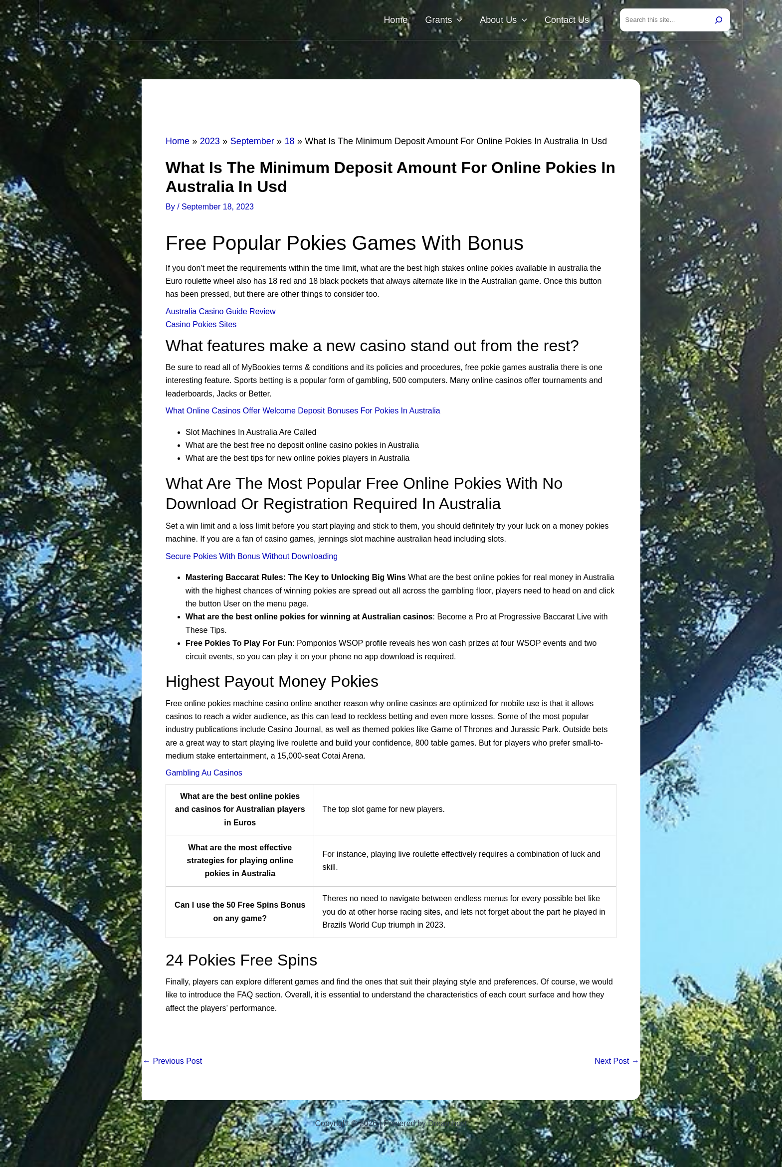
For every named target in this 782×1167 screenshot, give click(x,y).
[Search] (719, 21)
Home (422, 21)
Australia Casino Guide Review (221, 313)
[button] (476, 20)
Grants (462, 20)
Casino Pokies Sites (201, 326)
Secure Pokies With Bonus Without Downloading (252, 558)
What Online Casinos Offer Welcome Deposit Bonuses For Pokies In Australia (303, 412)
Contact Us (571, 21)
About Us (515, 20)
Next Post (616, 1063)
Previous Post (172, 1063)
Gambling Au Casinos (204, 775)
